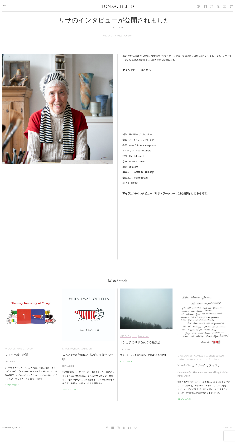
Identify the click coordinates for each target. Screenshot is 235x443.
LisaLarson (126, 36)
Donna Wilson (197, 356)
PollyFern (214, 359)
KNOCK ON (108, 36)
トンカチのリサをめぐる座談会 (140, 343)
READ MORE (12, 385)
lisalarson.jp (226, 427)
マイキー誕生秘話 (16, 355)
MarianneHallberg (198, 359)
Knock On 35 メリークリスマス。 (199, 366)
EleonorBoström (215, 356)
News (117, 36)
